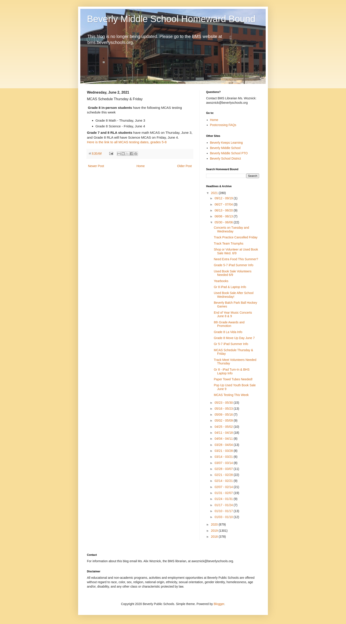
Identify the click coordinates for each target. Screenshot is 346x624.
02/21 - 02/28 (223, 475)
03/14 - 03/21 (223, 456)
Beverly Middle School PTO (229, 153)
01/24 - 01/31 (223, 499)
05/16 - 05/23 (223, 408)
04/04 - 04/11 (223, 438)
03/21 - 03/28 (223, 450)
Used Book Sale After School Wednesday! (234, 294)
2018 (215, 536)
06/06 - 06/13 (223, 216)
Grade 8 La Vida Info (228, 332)
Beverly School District (225, 158)
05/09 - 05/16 (223, 414)
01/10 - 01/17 (223, 511)
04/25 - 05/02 (223, 426)
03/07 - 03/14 (223, 463)
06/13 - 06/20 (223, 210)
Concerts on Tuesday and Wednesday (231, 229)
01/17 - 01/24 (223, 505)
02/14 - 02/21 (223, 481)
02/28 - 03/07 (223, 469)
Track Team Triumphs (228, 243)
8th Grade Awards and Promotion (229, 324)
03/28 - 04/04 (223, 445)
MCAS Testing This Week (231, 395)
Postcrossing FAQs (223, 125)
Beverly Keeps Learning (226, 142)
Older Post (184, 166)
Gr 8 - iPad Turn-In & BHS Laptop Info (232, 371)
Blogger (219, 604)
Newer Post (96, 166)
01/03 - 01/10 (223, 517)
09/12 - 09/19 (223, 198)
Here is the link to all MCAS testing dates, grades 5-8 (127, 142)
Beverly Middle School (225, 148)
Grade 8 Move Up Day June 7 (234, 338)
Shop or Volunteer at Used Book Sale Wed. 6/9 (236, 251)
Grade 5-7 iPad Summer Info (233, 265)
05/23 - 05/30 (223, 402)
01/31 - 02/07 (223, 493)
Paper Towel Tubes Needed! (233, 379)
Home (140, 166)
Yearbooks (221, 281)
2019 (215, 530)
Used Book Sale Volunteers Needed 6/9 (232, 273)
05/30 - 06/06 (223, 222)
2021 (215, 193)
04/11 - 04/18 (223, 432)
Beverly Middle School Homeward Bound (171, 19)
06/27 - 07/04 (223, 204)
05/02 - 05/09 (223, 420)
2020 (215, 524)
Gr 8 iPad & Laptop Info (230, 287)
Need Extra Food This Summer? (236, 259)
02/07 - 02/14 (223, 487)
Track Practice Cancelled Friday (236, 237)
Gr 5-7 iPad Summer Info (231, 344)
